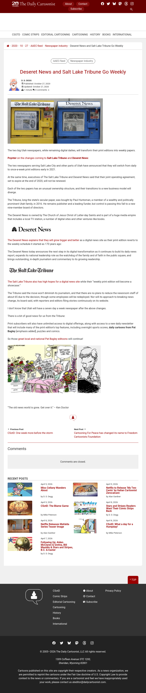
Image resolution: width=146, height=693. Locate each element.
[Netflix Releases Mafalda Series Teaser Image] (20, 526)
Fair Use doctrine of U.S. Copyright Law (94, 674)
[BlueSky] (114, 4)
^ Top (133, 579)
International (122, 34)
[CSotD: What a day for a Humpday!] (85, 527)
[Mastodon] (120, 4)
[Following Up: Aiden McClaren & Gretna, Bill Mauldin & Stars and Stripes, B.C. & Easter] (20, 544)
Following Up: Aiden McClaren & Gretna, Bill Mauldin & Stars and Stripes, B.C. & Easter (57, 546)
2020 (14, 45)
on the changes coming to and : (48, 158)
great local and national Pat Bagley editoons (43, 338)
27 (26, 45)
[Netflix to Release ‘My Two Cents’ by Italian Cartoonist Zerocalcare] (85, 490)
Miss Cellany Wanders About (53, 489)
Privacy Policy (113, 590)
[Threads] (126, 4)
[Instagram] (132, 4)
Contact (82, 3)
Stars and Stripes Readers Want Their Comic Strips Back (121, 508)
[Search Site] (132, 9)
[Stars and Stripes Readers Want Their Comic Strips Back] (85, 508)
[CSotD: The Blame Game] (20, 508)
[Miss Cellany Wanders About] (20, 490)
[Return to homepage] (35, 610)
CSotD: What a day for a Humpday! (119, 525)
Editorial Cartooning (55, 34)
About (68, 3)
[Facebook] (102, 4)
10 (21, 45)
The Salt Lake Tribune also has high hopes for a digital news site (44, 281)
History (95, 34)
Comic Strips (30, 34)
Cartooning (80, 34)
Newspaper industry (56, 45)
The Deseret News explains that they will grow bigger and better (43, 240)
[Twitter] (108, 4)
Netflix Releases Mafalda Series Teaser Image (55, 525)
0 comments (42, 90)
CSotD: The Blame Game (55, 506)
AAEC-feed (36, 45)
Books (106, 34)
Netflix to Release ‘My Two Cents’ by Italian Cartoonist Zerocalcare (121, 490)
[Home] (8, 46)
